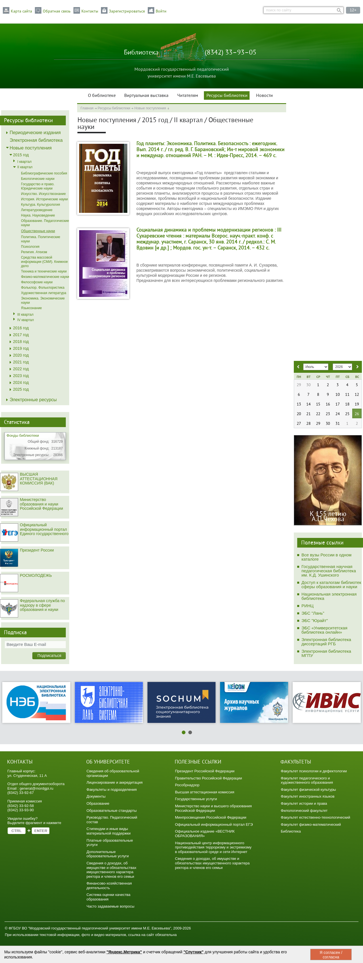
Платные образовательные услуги (109, 842)
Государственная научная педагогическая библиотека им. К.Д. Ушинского (328, 570)
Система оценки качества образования (108, 897)
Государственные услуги (196, 799)
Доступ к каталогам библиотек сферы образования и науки (331, 584)
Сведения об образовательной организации (112, 773)
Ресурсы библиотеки (227, 96)
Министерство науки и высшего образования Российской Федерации (213, 808)
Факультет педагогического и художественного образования (307, 780)
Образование (97, 803)
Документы (95, 796)
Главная (87, 108)
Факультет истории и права (304, 803)
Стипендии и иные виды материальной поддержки (108, 831)
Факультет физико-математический (311, 824)
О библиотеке (102, 96)
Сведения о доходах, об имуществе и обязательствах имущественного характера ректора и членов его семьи (111, 870)
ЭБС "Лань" (312, 613)
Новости (264, 96)
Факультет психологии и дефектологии (314, 771)
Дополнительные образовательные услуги (107, 854)
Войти (161, 11)
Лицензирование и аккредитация (114, 782)
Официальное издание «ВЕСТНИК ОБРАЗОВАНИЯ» (205, 833)
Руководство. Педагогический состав (111, 819)
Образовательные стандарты (111, 810)
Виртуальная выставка (146, 96)
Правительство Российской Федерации (208, 778)
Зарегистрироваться (127, 11)
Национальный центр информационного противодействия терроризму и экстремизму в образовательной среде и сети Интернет (213, 847)
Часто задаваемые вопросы (110, 906)
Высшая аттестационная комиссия (204, 792)
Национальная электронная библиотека (328, 596)
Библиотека (291, 831)
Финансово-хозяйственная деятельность (109, 885)
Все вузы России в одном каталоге (326, 556)
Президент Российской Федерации (205, 771)
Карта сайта (21, 11)
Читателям (187, 96)
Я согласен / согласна (331, 954)
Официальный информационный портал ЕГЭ (214, 824)
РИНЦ (307, 605)
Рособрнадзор (187, 785)
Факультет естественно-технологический (315, 817)
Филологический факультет (304, 810)
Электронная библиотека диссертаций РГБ (326, 641)
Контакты (89, 11)
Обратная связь (57, 11)
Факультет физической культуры (308, 789)
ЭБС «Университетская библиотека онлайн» (324, 630)
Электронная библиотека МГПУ (326, 653)
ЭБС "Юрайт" (314, 620)
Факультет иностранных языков (307, 796)
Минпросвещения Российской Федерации (210, 817)
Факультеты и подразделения (111, 789)
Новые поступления (150, 108)
